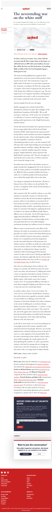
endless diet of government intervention (37, 367)
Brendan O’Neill (4, 494)
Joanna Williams (4, 498)
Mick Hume (3, 502)
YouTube (8, 472)
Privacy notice (4, 483)
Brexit (28, 481)
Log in (48, 8)
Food (43, 385)
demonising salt (45, 362)
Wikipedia (43, 393)
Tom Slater (3, 496)
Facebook (2, 472)
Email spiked (29, 498)
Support (20, 427)
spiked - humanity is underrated (26, 9)
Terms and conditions (5, 481)
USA (28, 487)
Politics (32, 49)
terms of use (26, 508)
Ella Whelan (3, 500)
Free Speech (29, 485)
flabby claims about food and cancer (25, 380)
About (2, 478)
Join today (25, 454)
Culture (28, 480)
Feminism (29, 483)
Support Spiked (4, 480)
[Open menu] (1, 8)
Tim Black (3, 504)
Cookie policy (4, 485)
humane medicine (43, 364)
